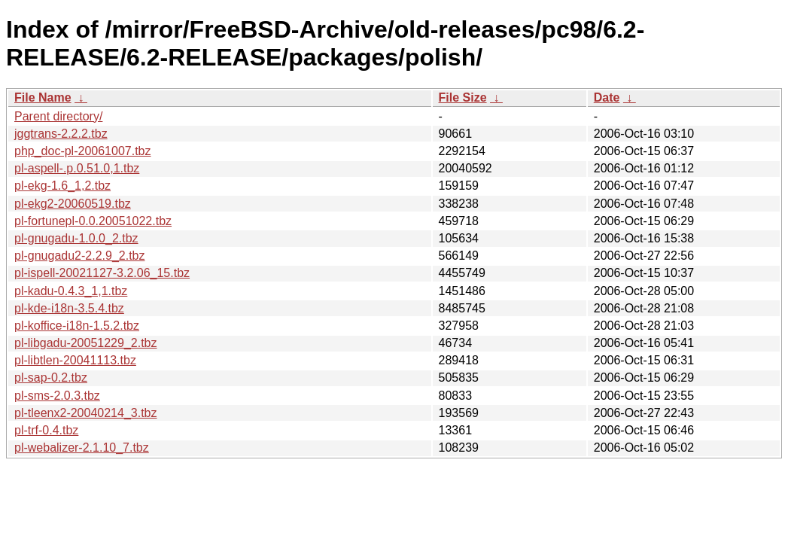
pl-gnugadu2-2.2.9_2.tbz (79, 255)
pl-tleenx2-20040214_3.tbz (85, 412)
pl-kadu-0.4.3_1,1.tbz (70, 291)
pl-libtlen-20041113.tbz (75, 360)
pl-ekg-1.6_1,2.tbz (62, 185)
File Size (463, 97)
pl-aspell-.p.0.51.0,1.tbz (76, 168)
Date (607, 97)
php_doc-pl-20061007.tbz (82, 151)
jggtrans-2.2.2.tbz (61, 133)
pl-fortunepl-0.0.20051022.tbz (93, 221)
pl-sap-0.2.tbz (50, 377)
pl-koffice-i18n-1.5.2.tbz (76, 325)
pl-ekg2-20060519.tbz (72, 203)
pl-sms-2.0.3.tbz (57, 395)
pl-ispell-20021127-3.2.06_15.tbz (102, 272)
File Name (42, 97)
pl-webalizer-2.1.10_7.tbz (81, 447)
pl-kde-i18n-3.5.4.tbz (69, 308)
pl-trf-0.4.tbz (46, 430)
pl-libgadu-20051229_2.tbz (85, 342)
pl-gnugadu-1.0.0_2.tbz (76, 238)
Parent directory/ (58, 116)
